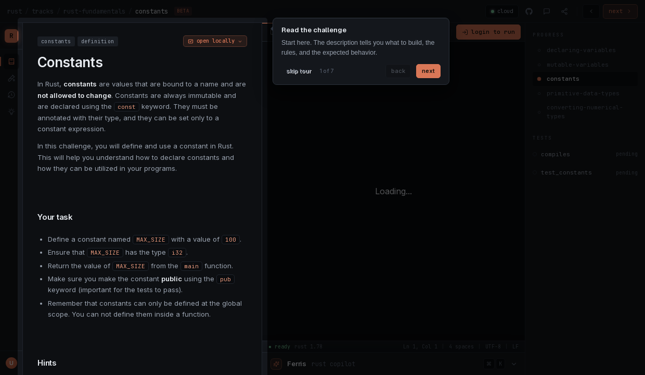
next (428, 70)
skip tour (298, 70)
